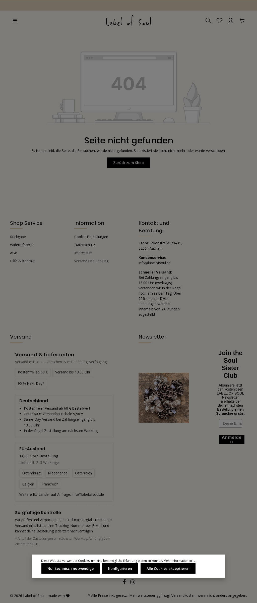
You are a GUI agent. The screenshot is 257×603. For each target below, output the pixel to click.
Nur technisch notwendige (70, 568)
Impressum (83, 252)
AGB (13, 252)
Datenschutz (84, 244)
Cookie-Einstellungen (91, 236)
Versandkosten (183, 595)
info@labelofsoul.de (155, 262)
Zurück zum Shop (128, 162)
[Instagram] (133, 583)
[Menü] (15, 21)
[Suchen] (208, 21)
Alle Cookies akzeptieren (168, 568)
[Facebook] (124, 583)
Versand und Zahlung (91, 260)
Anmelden (232, 439)
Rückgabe (18, 236)
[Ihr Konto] (230, 21)
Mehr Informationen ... (179, 561)
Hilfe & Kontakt (22, 260)
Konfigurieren (120, 568)
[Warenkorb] (241, 21)
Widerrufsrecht (22, 244)
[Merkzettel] (219, 21)
